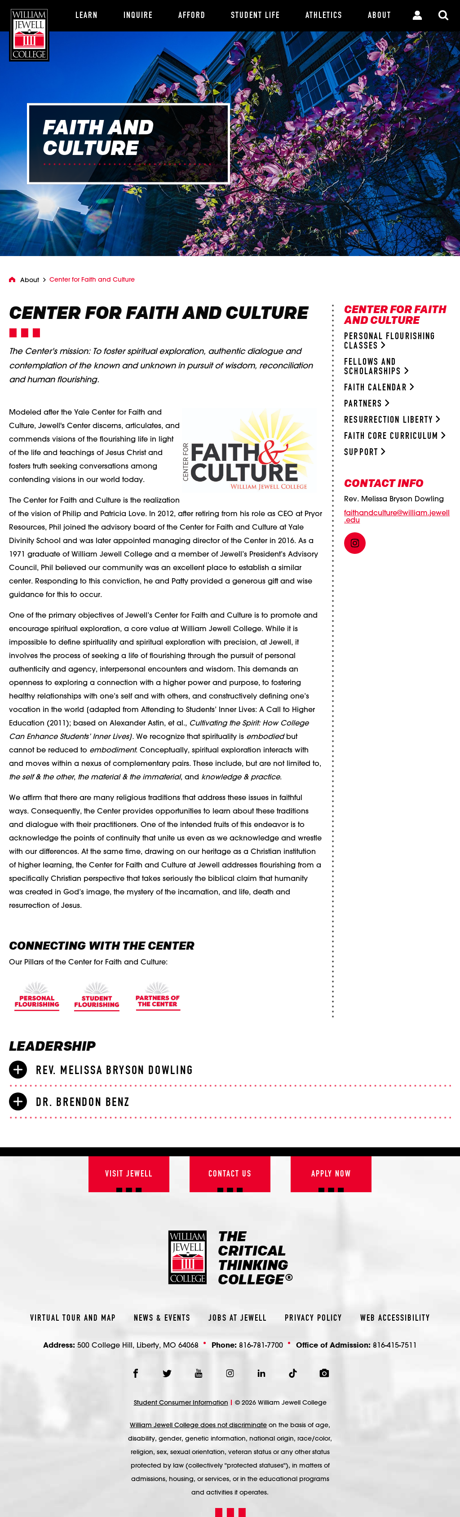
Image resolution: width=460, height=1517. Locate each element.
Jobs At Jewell (237, 1318)
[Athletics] (324, 15)
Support (364, 452)
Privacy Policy (313, 1318)
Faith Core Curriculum (395, 436)
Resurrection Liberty (392, 420)
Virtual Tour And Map (73, 1318)
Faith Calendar (379, 388)
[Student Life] (255, 15)
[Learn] (87, 15)
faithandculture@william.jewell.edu (397, 516)
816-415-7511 (395, 1344)
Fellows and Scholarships (376, 367)
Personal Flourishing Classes (389, 341)
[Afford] (191, 15)
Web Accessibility (395, 1318)
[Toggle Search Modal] (443, 16)
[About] (379, 15)
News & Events (162, 1318)
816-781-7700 (261, 1344)
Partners (366, 404)
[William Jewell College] (29, 31)
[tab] (230, 1070)
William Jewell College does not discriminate (198, 1425)
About (29, 280)
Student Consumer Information (181, 1402)
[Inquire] (138, 15)
